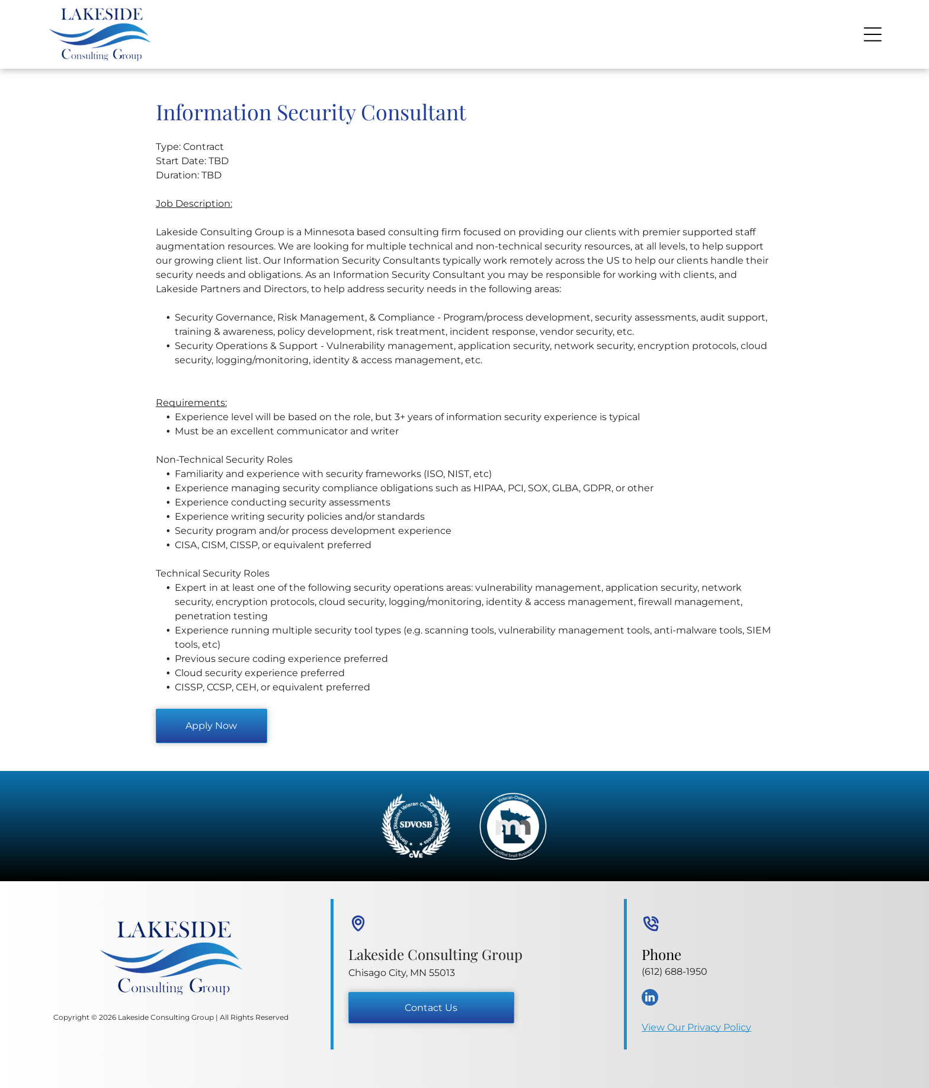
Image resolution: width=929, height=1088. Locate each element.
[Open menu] (873, 34)
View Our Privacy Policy (696, 1027)
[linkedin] (650, 999)
